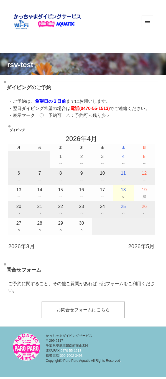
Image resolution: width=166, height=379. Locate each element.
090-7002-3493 (71, 356)
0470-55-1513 (94, 108)
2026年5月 (141, 246)
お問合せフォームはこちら (83, 309)
